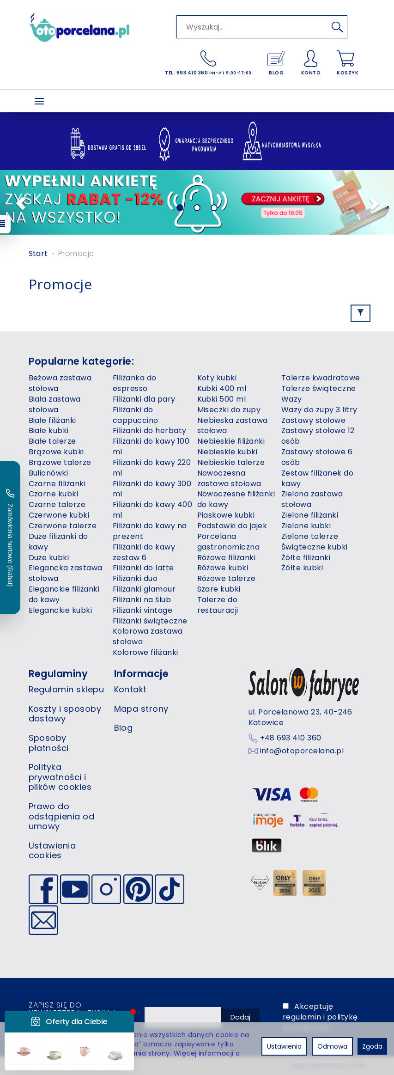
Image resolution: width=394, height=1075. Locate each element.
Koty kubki (217, 378)
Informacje (141, 673)
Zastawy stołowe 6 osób (316, 457)
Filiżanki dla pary (144, 399)
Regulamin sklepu (66, 689)
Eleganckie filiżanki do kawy (64, 594)
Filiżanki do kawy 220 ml (152, 467)
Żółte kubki (302, 567)
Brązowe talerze (60, 462)
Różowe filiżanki (226, 557)
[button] (18, 202)
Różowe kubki (223, 567)
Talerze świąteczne (318, 388)
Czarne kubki (54, 494)
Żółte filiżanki (305, 557)
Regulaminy (58, 673)
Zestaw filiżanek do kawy (317, 478)
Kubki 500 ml (221, 399)
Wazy (291, 399)
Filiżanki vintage (142, 610)
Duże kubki (49, 557)
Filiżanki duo (135, 578)
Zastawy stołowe (313, 420)
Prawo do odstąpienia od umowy (62, 816)
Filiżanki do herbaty (150, 430)
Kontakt (130, 689)
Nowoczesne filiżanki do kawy (236, 499)
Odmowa (332, 1046)
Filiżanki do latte (143, 567)
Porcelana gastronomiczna (228, 541)
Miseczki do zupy (229, 409)
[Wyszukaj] (337, 26)
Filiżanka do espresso (135, 383)
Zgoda (372, 1046)
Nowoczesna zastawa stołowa (229, 478)
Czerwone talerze (63, 525)
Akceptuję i (320, 1017)
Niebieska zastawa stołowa (232, 425)
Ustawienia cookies (52, 850)
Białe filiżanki (52, 420)
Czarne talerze (57, 504)
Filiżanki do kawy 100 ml (151, 446)
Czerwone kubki (59, 515)
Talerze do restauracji (217, 605)
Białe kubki (49, 430)
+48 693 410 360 (290, 738)
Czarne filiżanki (57, 483)
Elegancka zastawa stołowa (66, 573)
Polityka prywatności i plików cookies (60, 777)
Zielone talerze (309, 536)
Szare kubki (219, 589)
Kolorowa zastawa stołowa (148, 636)
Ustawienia (284, 1046)
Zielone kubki (306, 525)
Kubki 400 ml (222, 388)
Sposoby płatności (49, 743)
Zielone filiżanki (309, 515)
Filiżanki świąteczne (150, 621)
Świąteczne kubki (314, 547)
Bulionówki (48, 473)
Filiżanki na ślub (142, 599)
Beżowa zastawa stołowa (60, 383)
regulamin (302, 1017)
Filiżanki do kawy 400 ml (152, 509)
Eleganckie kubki (60, 610)
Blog (123, 727)
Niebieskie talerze (231, 462)
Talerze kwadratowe (320, 378)
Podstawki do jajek (232, 525)
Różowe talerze (226, 578)
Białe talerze (52, 441)
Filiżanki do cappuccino (135, 415)
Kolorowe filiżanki (145, 652)
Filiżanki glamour (144, 589)
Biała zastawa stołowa (55, 404)
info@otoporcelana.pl (302, 751)
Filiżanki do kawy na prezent (150, 531)
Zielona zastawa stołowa (312, 499)
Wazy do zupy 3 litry (319, 409)
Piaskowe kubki (226, 515)
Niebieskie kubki (227, 451)
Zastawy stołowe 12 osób (318, 435)
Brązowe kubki (56, 451)
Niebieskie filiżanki (231, 441)
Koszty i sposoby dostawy (65, 714)
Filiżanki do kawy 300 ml (152, 489)
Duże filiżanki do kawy (58, 541)
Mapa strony (141, 709)
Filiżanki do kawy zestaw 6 (144, 552)
